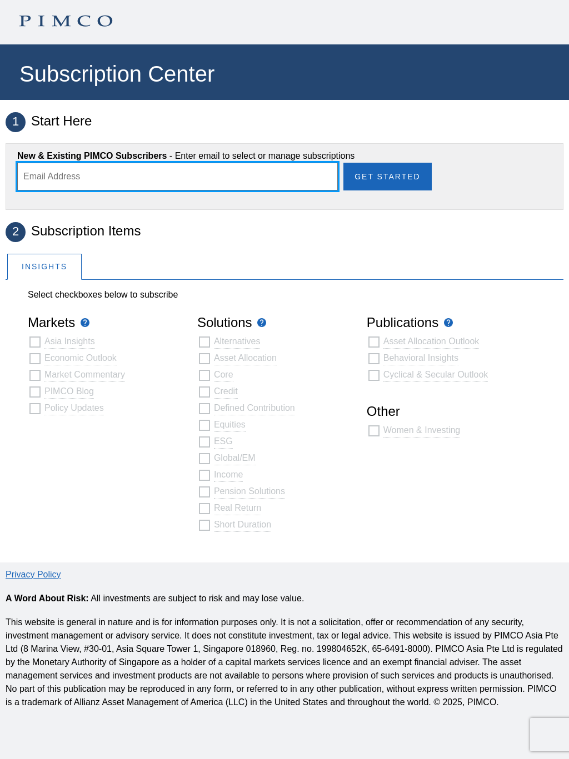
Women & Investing (421, 430)
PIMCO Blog (69, 391)
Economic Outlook (80, 358)
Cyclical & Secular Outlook (435, 374)
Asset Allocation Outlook (431, 341)
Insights (44, 266)
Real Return (237, 507)
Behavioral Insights (420, 358)
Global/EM (235, 458)
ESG (223, 441)
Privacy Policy (33, 574)
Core (223, 374)
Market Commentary (84, 374)
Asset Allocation (245, 358)
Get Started (387, 176)
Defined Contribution (254, 408)
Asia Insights (69, 341)
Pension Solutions (249, 491)
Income (228, 474)
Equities (230, 424)
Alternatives (237, 341)
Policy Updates (74, 408)
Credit (226, 391)
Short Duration (242, 524)
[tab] (44, 266)
